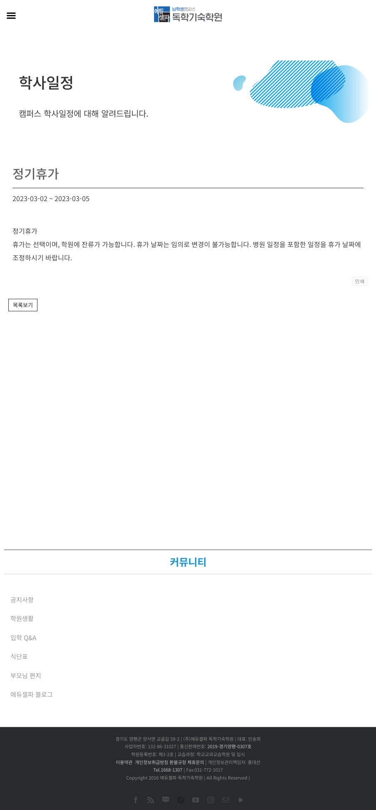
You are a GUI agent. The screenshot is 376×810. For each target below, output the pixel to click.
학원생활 (22, 618)
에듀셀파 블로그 (31, 694)
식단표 (19, 656)
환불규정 (177, 762)
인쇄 (360, 281)
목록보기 (23, 305)
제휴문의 (195, 762)
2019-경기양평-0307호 (229, 746)
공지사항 (22, 599)
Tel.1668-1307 (167, 769)
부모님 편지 (25, 675)
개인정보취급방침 (151, 762)
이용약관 (124, 762)
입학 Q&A (23, 637)
